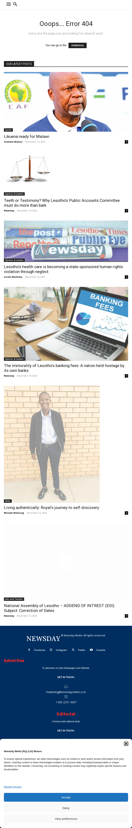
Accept (66, 797)
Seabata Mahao (13, 141)
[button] (126, 744)
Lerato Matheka (13, 276)
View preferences (66, 818)
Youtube (100, 650)
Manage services (13, 786)
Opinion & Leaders (14, 193)
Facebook (39, 650)
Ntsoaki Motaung (14, 512)
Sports (8, 130)
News (8, 501)
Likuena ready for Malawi (26, 136)
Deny (65, 808)
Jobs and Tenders (14, 599)
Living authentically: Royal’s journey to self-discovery (51, 507)
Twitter (81, 650)
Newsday (9, 210)
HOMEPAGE (77, 45)
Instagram (61, 650)
